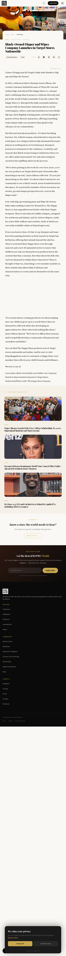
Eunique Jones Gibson (41, 83)
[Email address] (24, 570)
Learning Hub (7, 624)
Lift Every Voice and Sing (11, 657)
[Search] (44, 3)
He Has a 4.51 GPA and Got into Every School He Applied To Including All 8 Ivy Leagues (29, 505)
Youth (22, 57)
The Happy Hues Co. (38, 91)
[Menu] (62, 3)
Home (7, 34)
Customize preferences (33, 951)
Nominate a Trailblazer (10, 651)
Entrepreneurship (12, 57)
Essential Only (46, 944)
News (13, 34)
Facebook (6, 704)
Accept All (20, 944)
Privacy (10, 721)
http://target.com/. (41, 225)
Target (28, 171)
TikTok (5, 694)
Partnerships (7, 662)
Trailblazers (6, 614)
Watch (5, 629)
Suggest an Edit (55, 68)
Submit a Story (33, 535)
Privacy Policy (13, 938)
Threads (5, 689)
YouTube (5, 699)
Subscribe (53, 3)
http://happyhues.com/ (16, 356)
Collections (6, 609)
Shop (4, 672)
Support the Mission (9, 667)
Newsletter (6, 646)
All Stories (6, 619)
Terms (4, 721)
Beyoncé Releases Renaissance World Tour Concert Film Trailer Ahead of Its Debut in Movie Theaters (32, 467)
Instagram (6, 684)
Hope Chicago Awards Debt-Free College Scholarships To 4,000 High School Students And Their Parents (32, 429)
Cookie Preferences (20, 721)
